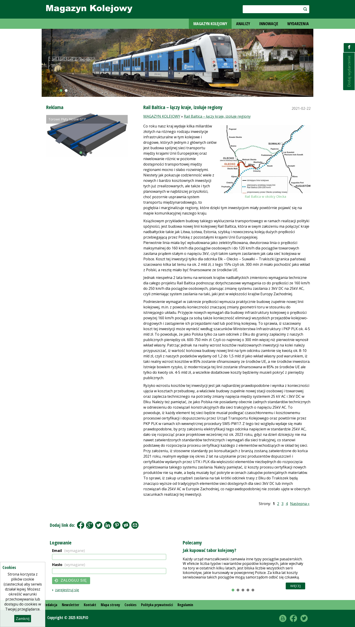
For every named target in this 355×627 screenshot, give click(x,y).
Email (68, 550)
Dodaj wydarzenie (349, 71)
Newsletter (70, 604)
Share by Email (135, 525)
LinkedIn (107, 525)
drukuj (282, 618)
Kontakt (90, 604)
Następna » (299, 503)
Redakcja (50, 604)
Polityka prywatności (157, 604)
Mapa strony (110, 604)
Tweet (98, 525)
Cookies (131, 604)
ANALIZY (243, 23)
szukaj (303, 9)
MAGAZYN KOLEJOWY (210, 23)
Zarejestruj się (67, 589)
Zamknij (22, 618)
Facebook (80, 525)
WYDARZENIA (298, 23)
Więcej (295, 586)
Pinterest (116, 525)
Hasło (68, 564)
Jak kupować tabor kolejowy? (209, 550)
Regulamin (185, 604)
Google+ (89, 525)
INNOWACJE (268, 23)
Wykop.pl (126, 525)
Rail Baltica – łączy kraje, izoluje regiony (217, 116)
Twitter (304, 618)
